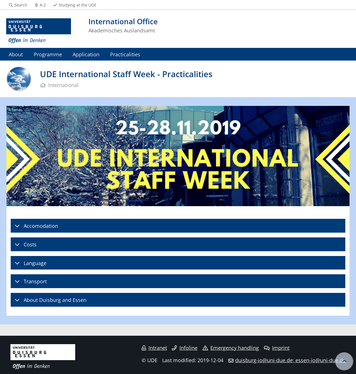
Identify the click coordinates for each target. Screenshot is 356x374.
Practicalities (125, 54)
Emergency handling (231, 347)
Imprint (277, 347)
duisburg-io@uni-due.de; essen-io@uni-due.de (290, 360)
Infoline (184, 347)
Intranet (154, 347)
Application (86, 54)
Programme (48, 54)
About (16, 54)
